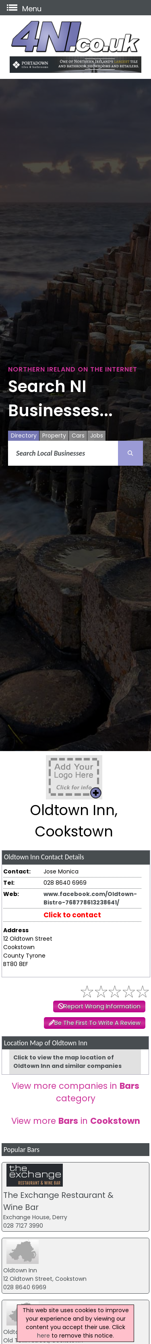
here (43, 1336)
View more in (75, 1121)
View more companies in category (75, 1092)
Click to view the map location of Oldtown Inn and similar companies (67, 1061)
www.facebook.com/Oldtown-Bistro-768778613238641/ (90, 898)
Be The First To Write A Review (97, 1023)
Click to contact (72, 915)
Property (54, 435)
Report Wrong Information (102, 1006)
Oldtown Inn (20, 1270)
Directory (24, 435)
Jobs (96, 435)
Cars (78, 435)
